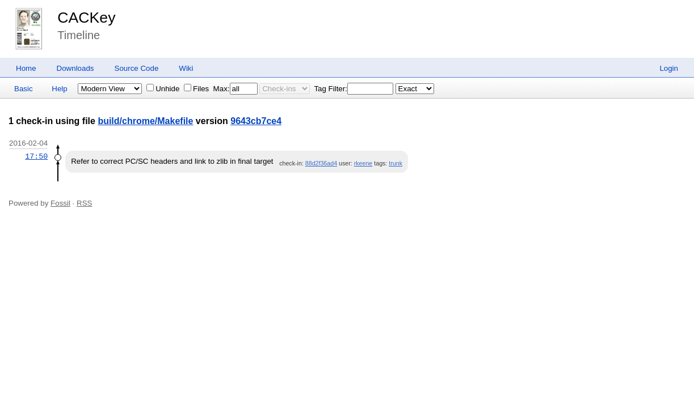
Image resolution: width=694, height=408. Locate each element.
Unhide (162, 88)
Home (26, 68)
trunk (395, 163)
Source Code (137, 68)
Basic (23, 88)
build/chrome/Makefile (145, 121)
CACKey (86, 17)
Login (668, 68)
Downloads (75, 68)
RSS (84, 203)
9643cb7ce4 (255, 121)
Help (59, 88)
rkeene (363, 163)
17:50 (36, 156)
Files (196, 88)
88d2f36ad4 (321, 163)
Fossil (60, 203)
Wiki (186, 68)
